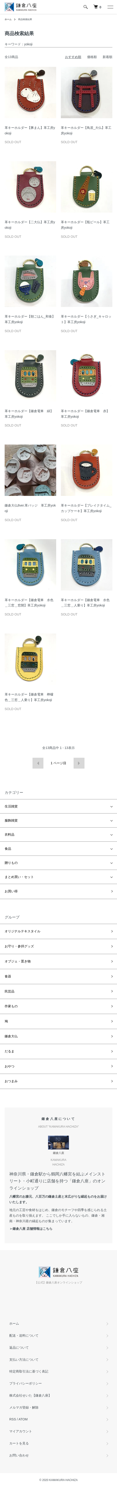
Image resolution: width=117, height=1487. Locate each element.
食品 (8, 848)
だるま (9, 1051)
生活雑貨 (11, 806)
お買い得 (11, 891)
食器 (8, 976)
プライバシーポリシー (25, 1383)
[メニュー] (110, 7)
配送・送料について (24, 1335)
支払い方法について (24, 1359)
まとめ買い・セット (19, 877)
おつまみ (11, 1081)
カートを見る (19, 1443)
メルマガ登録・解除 (24, 1407)
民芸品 (9, 991)
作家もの (11, 1006)
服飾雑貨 (11, 820)
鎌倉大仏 (11, 1036)
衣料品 (9, 834)
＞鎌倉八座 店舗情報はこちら (30, 1228)
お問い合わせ (19, 1455)
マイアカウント (20, 1431)
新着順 (107, 57)
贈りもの (11, 863)
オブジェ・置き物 (18, 961)
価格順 (92, 57)
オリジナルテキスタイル (22, 931)
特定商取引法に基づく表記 (28, 1371)
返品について (19, 1347)
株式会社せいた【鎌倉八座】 (30, 1395)
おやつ (9, 1066)
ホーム (8, 19)
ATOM (23, 1419)
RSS (12, 1419)
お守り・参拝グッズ (19, 946)
